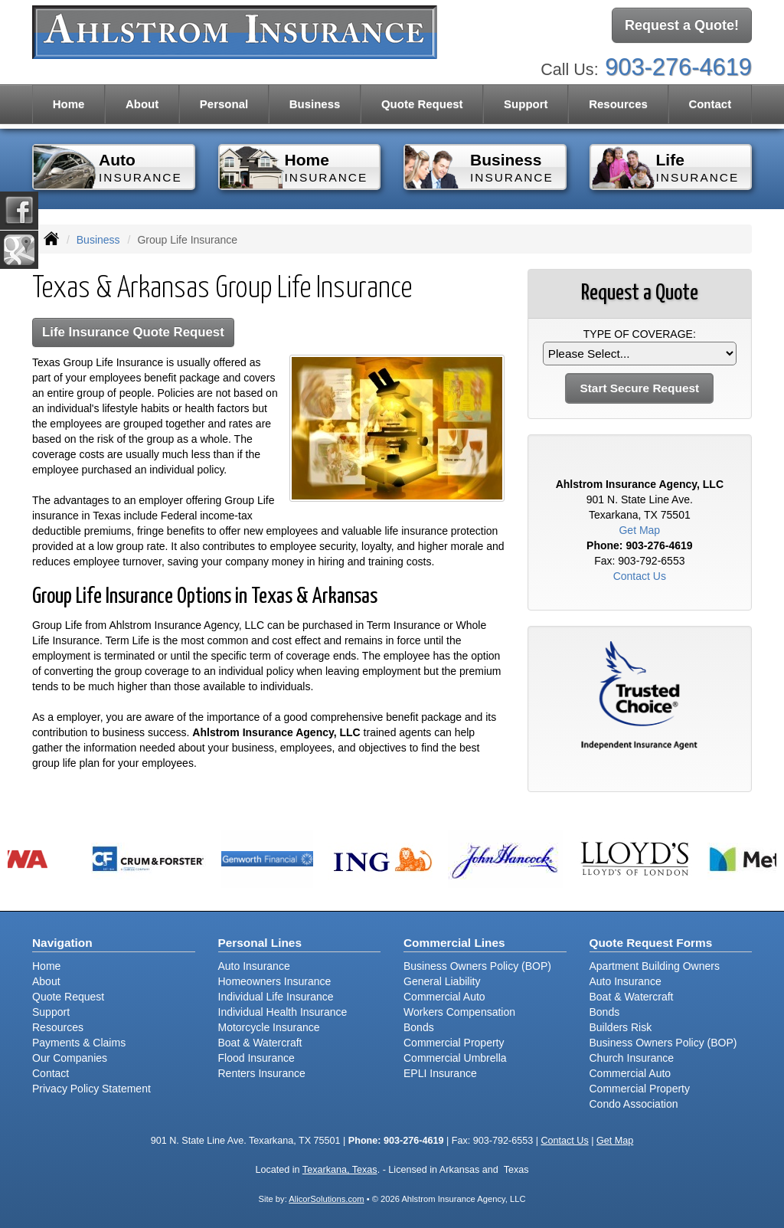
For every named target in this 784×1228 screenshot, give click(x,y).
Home (69, 103)
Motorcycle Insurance (269, 1027)
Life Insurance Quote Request (133, 332)
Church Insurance (632, 1058)
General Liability (441, 981)
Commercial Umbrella (455, 1058)
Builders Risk (621, 1027)
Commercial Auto (444, 997)
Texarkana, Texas (339, 1169)
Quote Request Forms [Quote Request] (651, 942)
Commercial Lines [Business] (454, 942)
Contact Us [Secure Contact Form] (639, 576)
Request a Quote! (682, 25)
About (142, 103)
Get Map (639, 530)
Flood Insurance (256, 1058)
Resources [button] (618, 103)
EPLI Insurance (440, 1073)
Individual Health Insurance (283, 1012)
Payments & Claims (79, 1042)
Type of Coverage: (639, 334)
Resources (57, 1027)
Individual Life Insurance (276, 997)
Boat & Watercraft (260, 1042)
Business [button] (315, 103)
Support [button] (526, 103)
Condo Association (634, 1104)
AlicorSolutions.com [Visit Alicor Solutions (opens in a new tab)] (326, 1198)
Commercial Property (453, 1042)
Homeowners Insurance (275, 981)
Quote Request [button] (422, 103)
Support (51, 1012)
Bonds (418, 1027)
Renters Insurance (261, 1073)
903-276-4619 (678, 67)
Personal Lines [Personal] (260, 942)
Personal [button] (224, 103)
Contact (709, 103)
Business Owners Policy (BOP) (477, 966)
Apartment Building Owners (655, 966)
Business (98, 240)
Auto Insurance (254, 966)
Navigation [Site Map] (62, 942)
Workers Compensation (459, 1012)
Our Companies (69, 1058)
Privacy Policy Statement (91, 1088)
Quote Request (68, 997)
